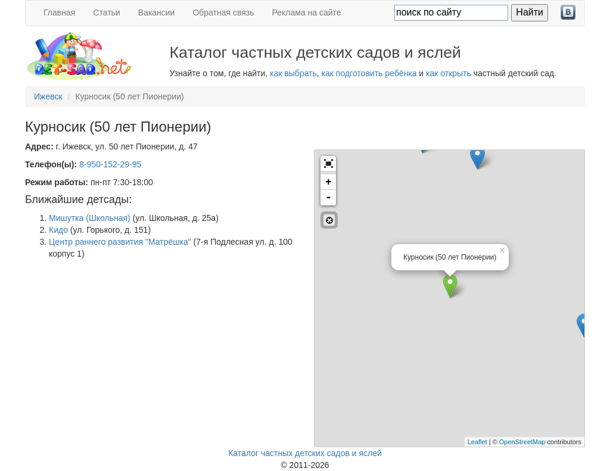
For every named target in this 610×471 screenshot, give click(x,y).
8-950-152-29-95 (110, 164)
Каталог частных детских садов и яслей (305, 453)
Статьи (106, 12)
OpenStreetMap (522, 441)
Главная (59, 12)
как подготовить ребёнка (369, 73)
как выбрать (293, 73)
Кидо (58, 230)
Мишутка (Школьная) (89, 218)
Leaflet (477, 441)
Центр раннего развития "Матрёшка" (120, 242)
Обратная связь (223, 12)
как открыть (448, 73)
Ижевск (48, 96)
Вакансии (156, 12)
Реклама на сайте (306, 12)
